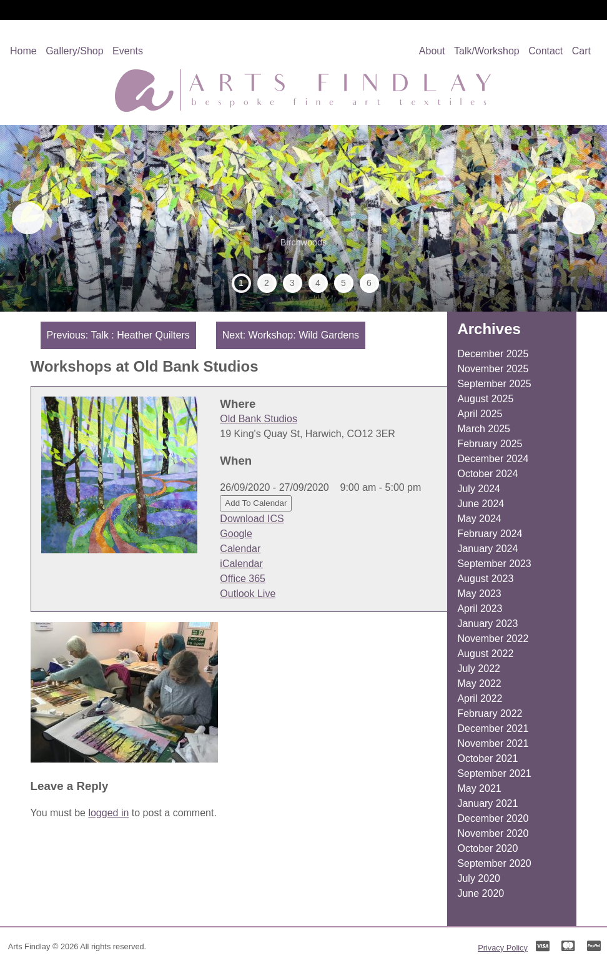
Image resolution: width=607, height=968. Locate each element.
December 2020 (492, 818)
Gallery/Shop (75, 51)
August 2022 (485, 653)
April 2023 (479, 608)
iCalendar (241, 563)
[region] (303, 218)
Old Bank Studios (258, 418)
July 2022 (478, 668)
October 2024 (487, 473)
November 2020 (492, 833)
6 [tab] (369, 283)
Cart (581, 51)
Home (23, 51)
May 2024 (479, 518)
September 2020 (494, 863)
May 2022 (479, 683)
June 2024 (480, 503)
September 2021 (494, 773)
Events (127, 51)
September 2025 (494, 383)
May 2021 (479, 788)
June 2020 (480, 893)
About (432, 51)
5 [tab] (343, 283)
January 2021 (487, 803)
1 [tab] (241, 283)
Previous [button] (34, 218)
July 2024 (478, 488)
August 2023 (485, 578)
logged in (108, 812)
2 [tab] (266, 283)
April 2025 (479, 413)
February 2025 (489, 443)
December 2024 (492, 458)
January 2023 (487, 623)
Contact (545, 51)
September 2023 (494, 563)
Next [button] (573, 218)
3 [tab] (292, 283)
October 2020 (487, 848)
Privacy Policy (503, 947)
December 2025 (492, 353)
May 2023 (479, 593)
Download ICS (252, 518)
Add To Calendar (256, 503)
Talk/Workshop (487, 51)
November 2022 (492, 638)
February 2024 (489, 533)
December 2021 (492, 728)
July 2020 (478, 878)
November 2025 (492, 368)
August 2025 (485, 398)
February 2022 (489, 713)
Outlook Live (247, 593)
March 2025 (483, 428)
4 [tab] (317, 283)
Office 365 (242, 578)
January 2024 (487, 548)
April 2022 (479, 698)
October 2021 (487, 758)
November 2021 (492, 743)
